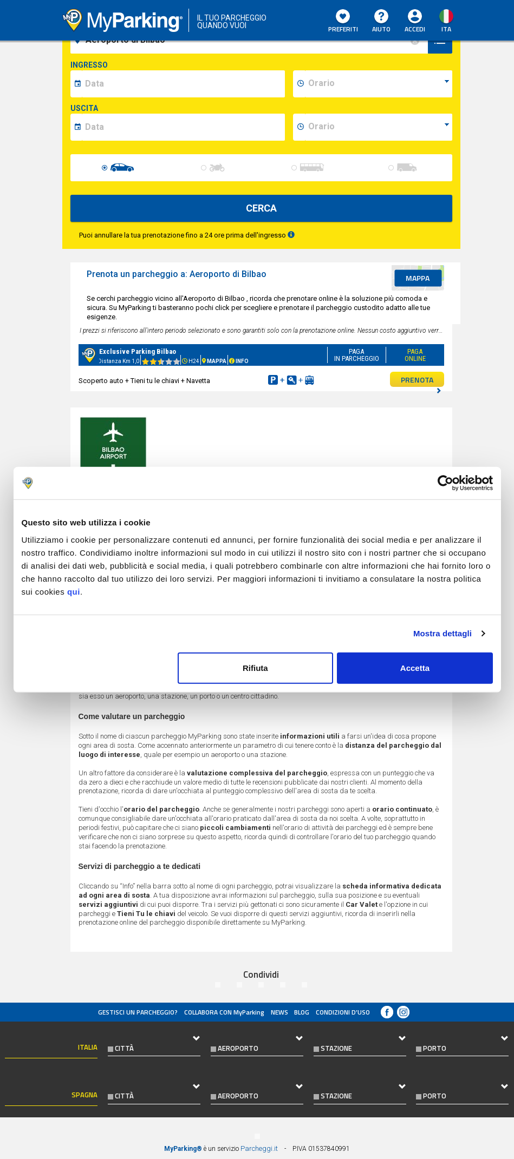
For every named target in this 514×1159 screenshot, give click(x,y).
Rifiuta (255, 667)
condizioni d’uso (343, 1012)
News (279, 1012)
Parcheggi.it (259, 1148)
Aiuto (381, 21)
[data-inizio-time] (378, 83)
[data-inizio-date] (183, 83)
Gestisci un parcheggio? (138, 1012)
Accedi (415, 29)
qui (73, 591)
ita (446, 29)
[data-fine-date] (183, 127)
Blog (301, 1012)
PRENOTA (421, 380)
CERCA (261, 208)
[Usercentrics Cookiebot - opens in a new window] (445, 483)
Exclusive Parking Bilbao (137, 351)
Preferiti (343, 21)
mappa (418, 278)
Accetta (415, 667)
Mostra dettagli (442, 633)
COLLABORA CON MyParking (224, 1012)
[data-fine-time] (378, 127)
